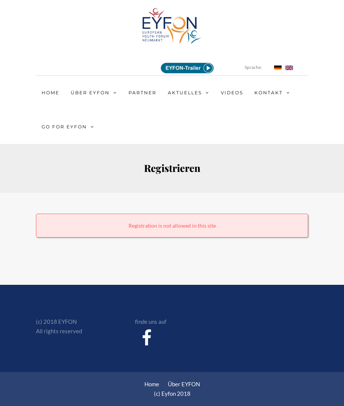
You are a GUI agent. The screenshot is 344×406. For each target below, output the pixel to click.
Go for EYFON (64, 127)
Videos (232, 92)
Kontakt (268, 92)
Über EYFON (90, 92)
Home (50, 92)
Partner (143, 92)
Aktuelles (185, 92)
